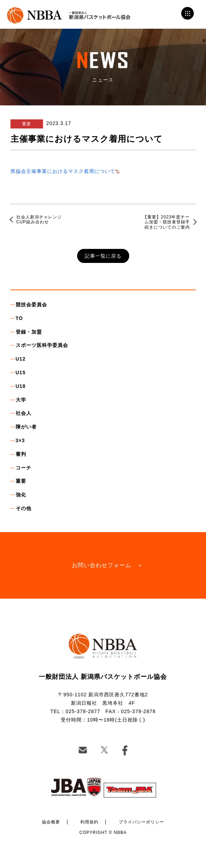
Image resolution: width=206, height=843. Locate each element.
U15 (21, 372)
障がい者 (26, 427)
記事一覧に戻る (103, 256)
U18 (21, 386)
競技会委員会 (31, 304)
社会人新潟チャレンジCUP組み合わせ (39, 219)
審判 (21, 454)
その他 (23, 508)
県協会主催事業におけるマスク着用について (62, 171)
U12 (21, 359)
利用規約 (89, 822)
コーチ (23, 468)
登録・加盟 (29, 332)
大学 (21, 400)
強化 (21, 494)
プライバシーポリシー (141, 822)
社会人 (23, 413)
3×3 (20, 440)
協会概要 (51, 822)
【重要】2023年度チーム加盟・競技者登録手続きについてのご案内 (166, 222)
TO (19, 318)
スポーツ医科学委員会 (42, 345)
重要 (21, 481)
